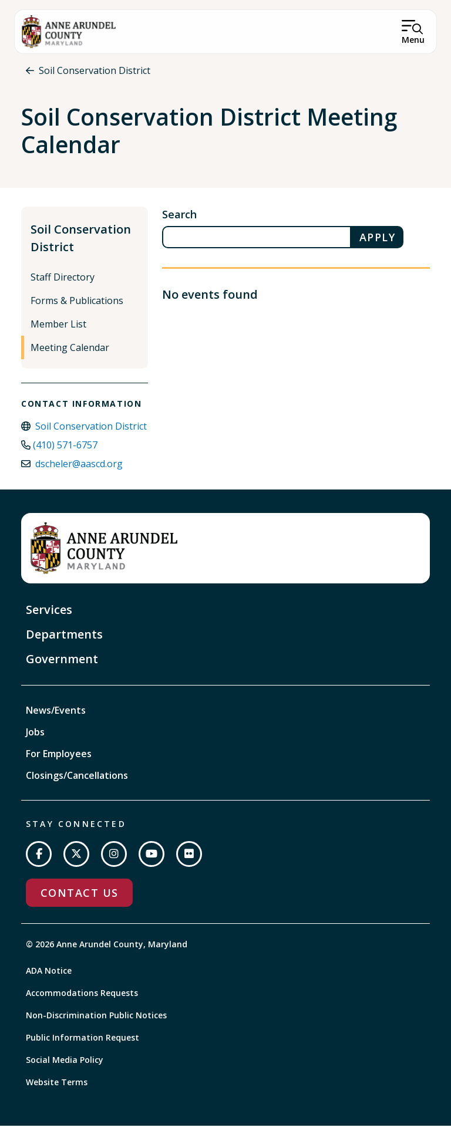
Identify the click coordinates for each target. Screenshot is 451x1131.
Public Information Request (82, 1042)
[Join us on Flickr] (189, 859)
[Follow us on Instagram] (114, 859)
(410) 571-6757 (65, 450)
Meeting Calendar (70, 352)
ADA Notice (49, 975)
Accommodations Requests (82, 998)
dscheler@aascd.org (79, 468)
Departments (64, 639)
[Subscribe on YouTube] (151, 859)
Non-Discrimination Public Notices (96, 1020)
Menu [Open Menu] (413, 39)
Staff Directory (63, 282)
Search (179, 219)
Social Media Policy (64, 1065)
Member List (58, 329)
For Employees (59, 758)
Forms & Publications (77, 305)
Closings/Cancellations (77, 780)
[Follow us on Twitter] (76, 859)
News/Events (56, 715)
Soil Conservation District (94, 70)
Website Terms (56, 1087)
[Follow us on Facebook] (39, 859)
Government (62, 664)
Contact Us (79, 898)
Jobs (35, 737)
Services (49, 615)
